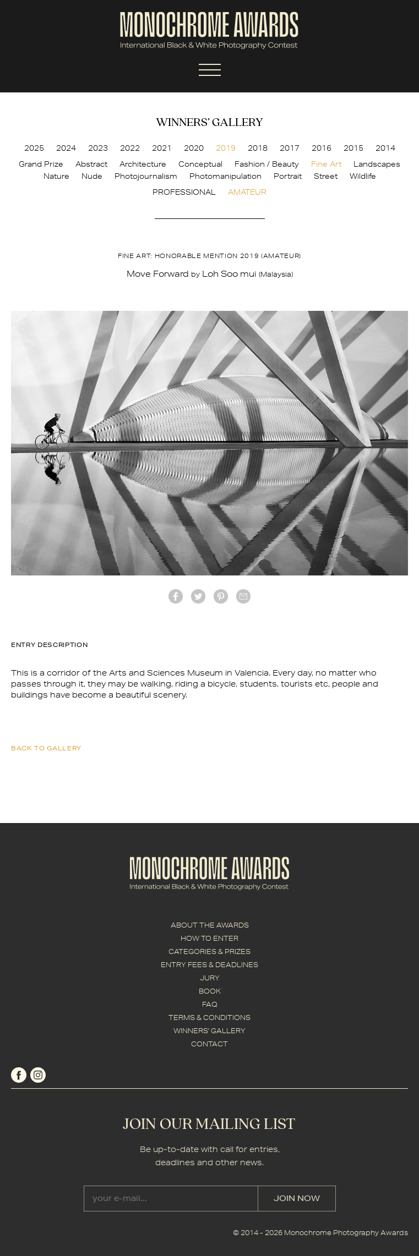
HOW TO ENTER (209, 938)
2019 (226, 148)
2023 (98, 148)
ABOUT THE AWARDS (210, 925)
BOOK (210, 991)
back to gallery (46, 748)
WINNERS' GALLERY (209, 1030)
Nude (91, 176)
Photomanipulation (225, 176)
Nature (56, 176)
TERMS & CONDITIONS (209, 1017)
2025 (34, 148)
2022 (130, 148)
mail (243, 596)
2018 (258, 148)
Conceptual (200, 164)
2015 (353, 148)
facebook (175, 596)
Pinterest (221, 596)
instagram (38, 1075)
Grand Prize (41, 164)
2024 (66, 148)
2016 (321, 148)
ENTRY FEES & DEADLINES (209, 964)
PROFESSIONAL (184, 192)
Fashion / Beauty (267, 164)
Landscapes (376, 164)
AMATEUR (247, 192)
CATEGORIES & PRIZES (209, 951)
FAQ (209, 1004)
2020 (194, 148)
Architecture (142, 164)
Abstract (91, 164)
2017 (290, 148)
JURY (210, 978)
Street (326, 176)
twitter (198, 596)
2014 (385, 148)
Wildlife (363, 176)
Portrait (288, 176)
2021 (162, 148)
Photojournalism (146, 176)
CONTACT (209, 1044)
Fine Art (326, 164)
